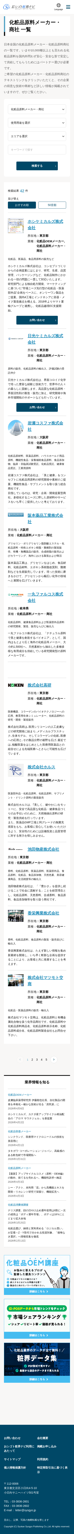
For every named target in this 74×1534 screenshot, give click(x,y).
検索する (37, 165)
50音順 (52, 205)
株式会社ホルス (41, 767)
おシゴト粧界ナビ (19, 7)
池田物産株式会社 (43, 849)
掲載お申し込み (46, 1446)
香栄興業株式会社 (43, 913)
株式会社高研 (39, 685)
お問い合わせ (37, 320)
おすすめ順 (22, 205)
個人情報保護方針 (15, 1467)
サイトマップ (12, 1459)
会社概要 (42, 1438)
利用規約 (42, 1459)
